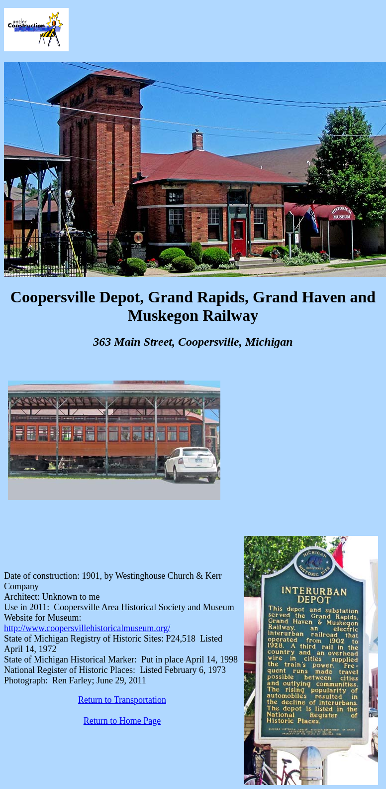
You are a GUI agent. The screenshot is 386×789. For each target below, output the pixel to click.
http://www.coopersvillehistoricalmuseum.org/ (87, 628)
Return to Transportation (122, 700)
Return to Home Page (122, 721)
